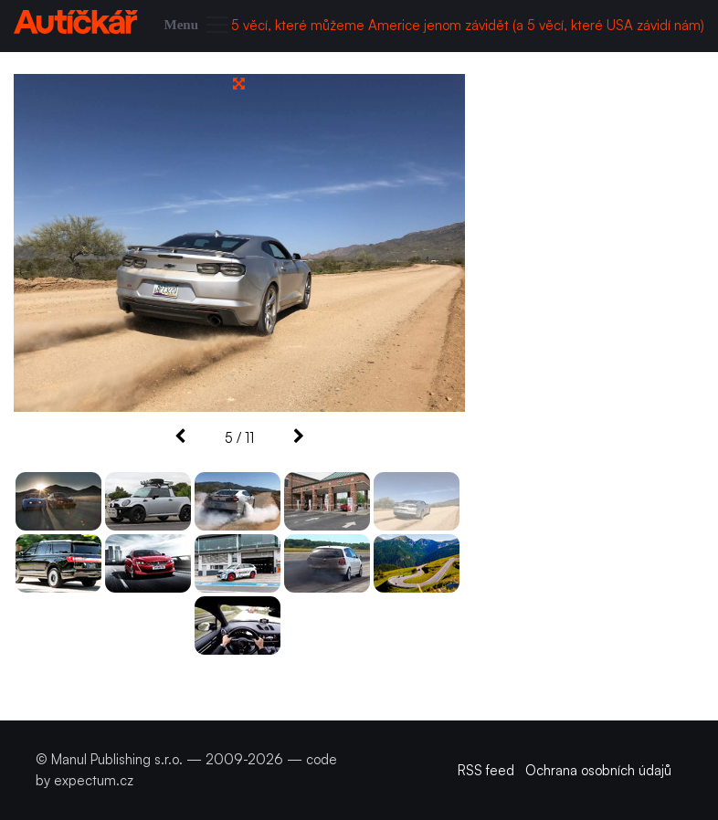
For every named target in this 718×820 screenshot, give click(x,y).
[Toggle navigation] (198, 26)
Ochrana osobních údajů (598, 770)
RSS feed (486, 770)
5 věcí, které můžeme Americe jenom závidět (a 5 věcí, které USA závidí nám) (467, 25)
